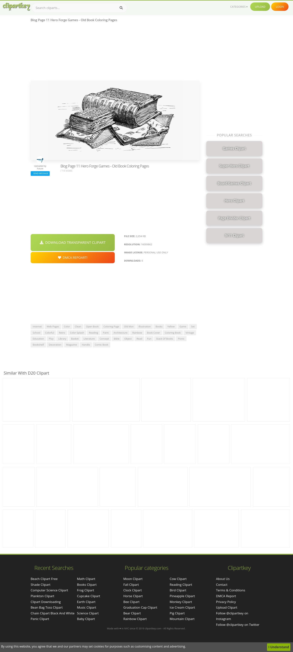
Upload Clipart (226, 607)
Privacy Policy (226, 602)
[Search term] (79, 8)
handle (86, 344)
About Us (223, 579)
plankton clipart (42, 596)
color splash (77, 332)
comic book (101, 344)
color (67, 326)
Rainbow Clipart (135, 619)
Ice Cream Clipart (182, 607)
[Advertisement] (115, 52)
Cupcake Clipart (88, 596)
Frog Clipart (85, 590)
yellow (171, 326)
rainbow (137, 332)
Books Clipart (87, 584)
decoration (55, 344)
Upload (260, 6)
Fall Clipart (131, 584)
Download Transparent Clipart (73, 242)
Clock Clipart (132, 590)
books (158, 326)
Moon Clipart (133, 579)
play (51, 338)
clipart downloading (46, 602)
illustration (144, 326)
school (36, 332)
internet (37, 326)
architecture (120, 332)
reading (93, 332)
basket (75, 338)
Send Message (40, 173)
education (38, 338)
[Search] (121, 8)
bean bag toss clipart (47, 607)
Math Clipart (86, 579)
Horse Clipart (133, 596)
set (193, 326)
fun (149, 338)
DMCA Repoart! (72, 257)
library (62, 338)
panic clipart (40, 619)
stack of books (164, 338)
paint (106, 332)
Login (280, 6)
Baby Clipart (86, 619)
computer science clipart (49, 590)
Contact (221, 584)
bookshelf (38, 344)
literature (89, 338)
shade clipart (40, 584)
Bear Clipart (132, 613)
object (128, 338)
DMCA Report (226, 596)
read (139, 338)
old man (129, 326)
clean (78, 326)
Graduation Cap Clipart (140, 607)
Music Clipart (86, 607)
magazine (71, 344)
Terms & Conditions (230, 590)
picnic (181, 338)
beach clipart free (44, 579)
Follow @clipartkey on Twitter (237, 624)
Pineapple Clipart (182, 596)
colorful (49, 332)
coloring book (173, 332)
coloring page (111, 326)
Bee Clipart (131, 602)
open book (92, 326)
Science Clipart (88, 613)
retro (62, 332)
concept (104, 338)
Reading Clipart (181, 584)
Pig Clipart (177, 613)
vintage (190, 332)
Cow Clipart (178, 579)
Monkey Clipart (181, 602)
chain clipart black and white (53, 613)
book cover (153, 332)
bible (116, 338)
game (183, 326)
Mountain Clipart (182, 619)
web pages (53, 326)
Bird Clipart (178, 590)
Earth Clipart (86, 602)
